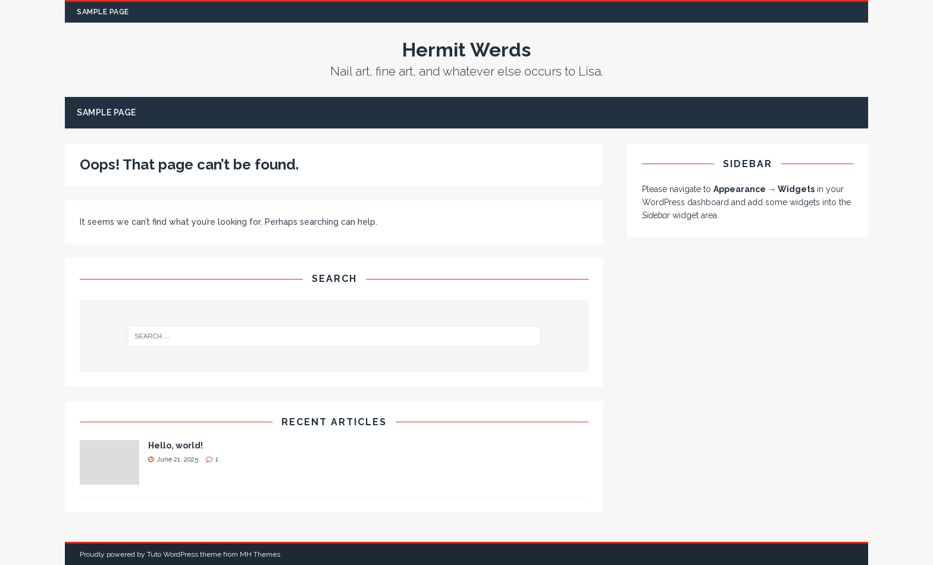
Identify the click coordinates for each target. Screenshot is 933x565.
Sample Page (103, 12)
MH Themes (260, 554)
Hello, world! (175, 445)
